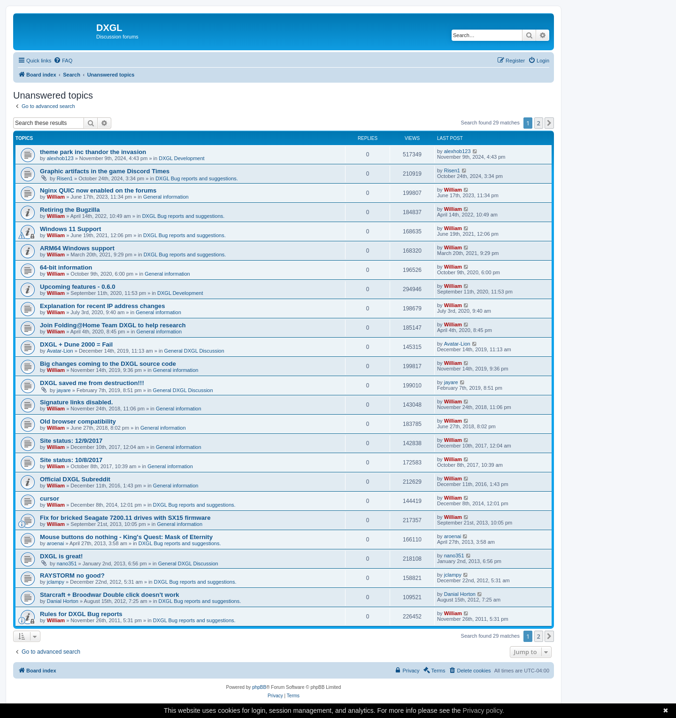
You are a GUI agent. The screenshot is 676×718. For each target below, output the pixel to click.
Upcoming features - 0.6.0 (77, 286)
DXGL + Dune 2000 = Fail (76, 344)
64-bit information (66, 267)
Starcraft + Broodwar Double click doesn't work (109, 594)
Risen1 (65, 178)
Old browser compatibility (78, 421)
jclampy (55, 582)
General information (166, 197)
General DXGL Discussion (194, 351)
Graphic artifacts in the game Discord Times (104, 171)
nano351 (67, 563)
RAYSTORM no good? (72, 575)
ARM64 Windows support (77, 248)
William (56, 197)
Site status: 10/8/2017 (71, 459)
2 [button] (538, 123)
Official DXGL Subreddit (75, 479)
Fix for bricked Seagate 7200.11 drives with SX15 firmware (125, 517)
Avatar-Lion (60, 351)
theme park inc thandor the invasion (93, 151)
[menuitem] (63, 60)
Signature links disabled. (76, 402)
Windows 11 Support (70, 228)
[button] (549, 123)
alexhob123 (60, 158)
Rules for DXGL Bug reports (81, 614)
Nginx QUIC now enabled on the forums (98, 190)
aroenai (55, 543)
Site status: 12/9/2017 (71, 440)
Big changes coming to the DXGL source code (108, 363)
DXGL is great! (61, 556)
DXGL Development (181, 158)
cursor (49, 498)
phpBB (259, 687)
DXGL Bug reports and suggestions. (196, 178)
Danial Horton (62, 601)
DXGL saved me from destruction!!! (92, 382)
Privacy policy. (483, 710)
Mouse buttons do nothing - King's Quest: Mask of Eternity (126, 536)
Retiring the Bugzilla (70, 209)
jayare (64, 390)
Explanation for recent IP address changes (102, 305)
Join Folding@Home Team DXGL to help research (113, 325)
